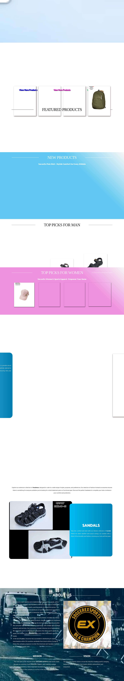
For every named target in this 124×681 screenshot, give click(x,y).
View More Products (62, 90)
